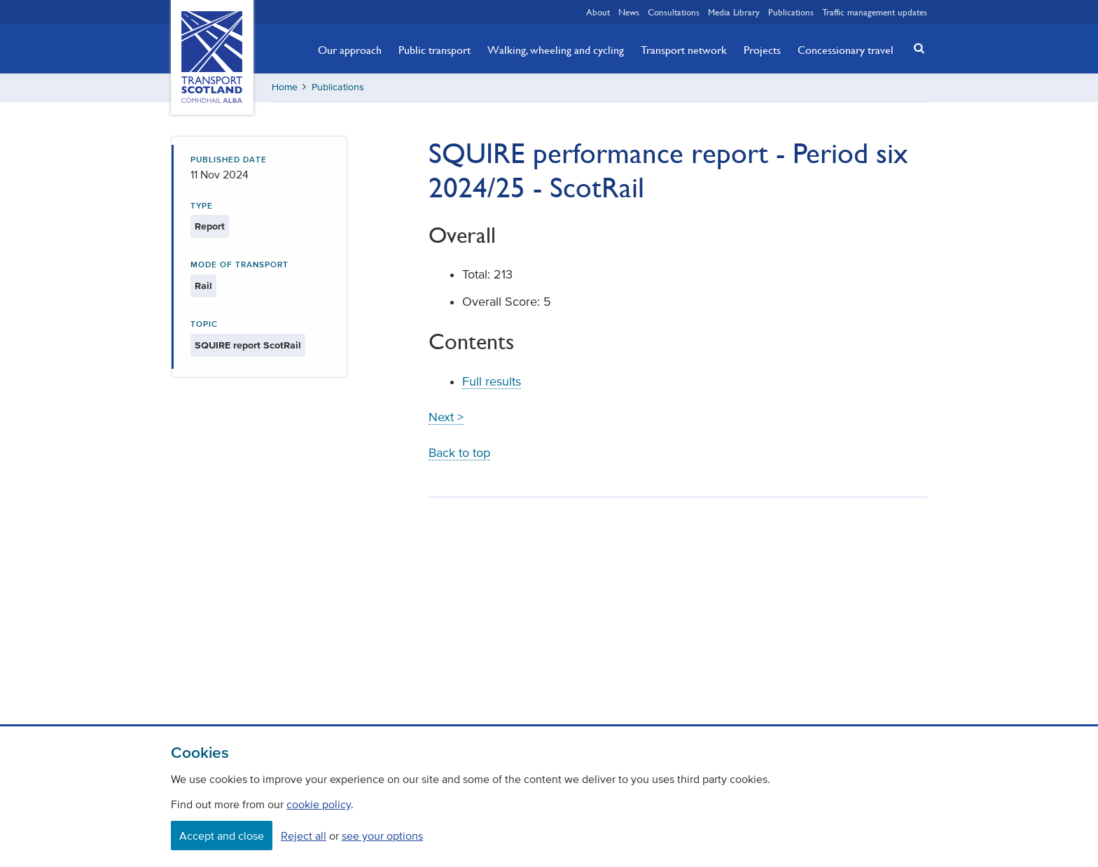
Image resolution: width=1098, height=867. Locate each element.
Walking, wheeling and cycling (555, 50)
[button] (915, 48)
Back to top (459, 453)
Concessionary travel (846, 50)
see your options (382, 835)
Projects (762, 50)
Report (210, 226)
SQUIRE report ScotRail (248, 345)
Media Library (734, 11)
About (598, 11)
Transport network (684, 50)
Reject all (303, 835)
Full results (491, 381)
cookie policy (318, 804)
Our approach (350, 50)
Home (285, 87)
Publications (791, 11)
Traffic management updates (874, 11)
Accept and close (221, 835)
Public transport (434, 50)
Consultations (674, 11)
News (628, 11)
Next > (446, 417)
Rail (203, 286)
